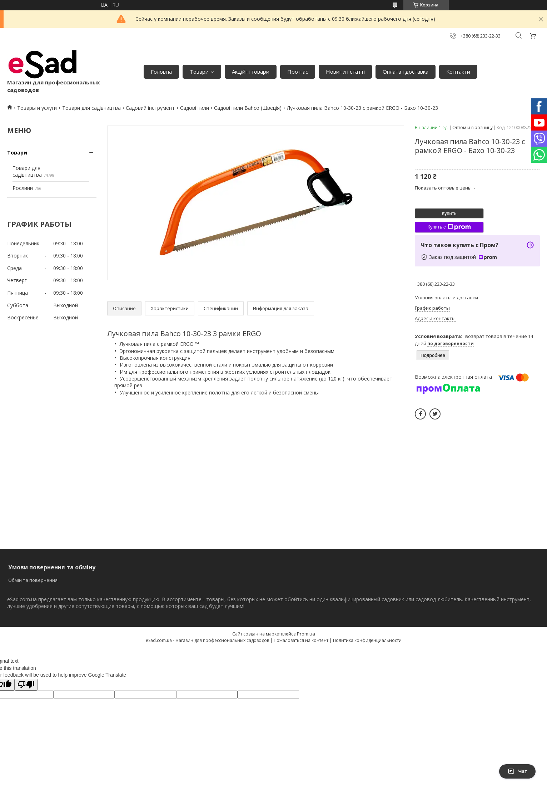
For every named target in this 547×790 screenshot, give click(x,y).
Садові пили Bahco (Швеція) (248, 107)
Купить (449, 213)
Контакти (458, 71)
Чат (517, 771)
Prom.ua (306, 633)
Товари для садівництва (91, 107)
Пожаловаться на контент (301, 640)
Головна (161, 71)
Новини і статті (345, 71)
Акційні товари (250, 71)
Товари (199, 71)
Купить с (449, 227)
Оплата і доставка (405, 71)
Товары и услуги (37, 107)
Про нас (297, 71)
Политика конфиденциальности (367, 640)
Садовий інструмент (150, 107)
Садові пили (194, 107)
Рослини (23, 188)
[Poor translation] (26, 685)
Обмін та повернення (33, 580)
